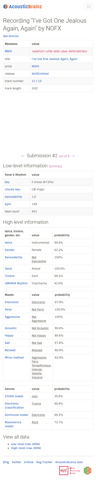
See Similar (11, 36)
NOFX (35, 66)
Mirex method (14, 357)
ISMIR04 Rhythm (16, 283)
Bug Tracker (44, 462)
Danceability (13, 257)
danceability (13, 197)
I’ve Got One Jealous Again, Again (54, 59)
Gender (10, 250)
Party (8, 309)
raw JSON (32, 444)
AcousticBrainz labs (69, 462)
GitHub (29, 462)
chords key (12, 189)
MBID (8, 51)
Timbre (10, 276)
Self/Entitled (40, 73)
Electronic (12, 302)
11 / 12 (37, 81)
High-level (18, 448)
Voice (8, 242)
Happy (9, 335)
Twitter (16, 462)
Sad (7, 343)
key (7, 182)
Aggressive (12, 317)
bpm (8, 204)
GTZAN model (14, 396)
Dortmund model (16, 415)
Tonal (8, 268)
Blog (6, 462)
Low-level (17, 444)
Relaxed (10, 350)
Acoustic (11, 328)
